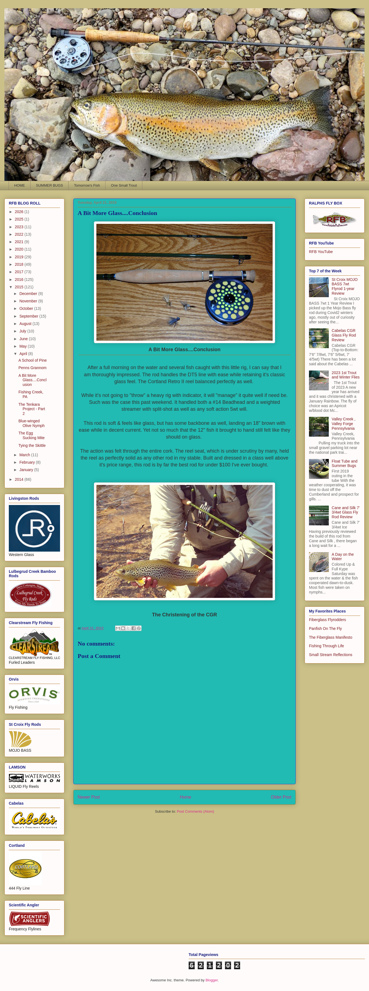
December (28, 293)
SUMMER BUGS (49, 185)
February (27, 462)
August (25, 323)
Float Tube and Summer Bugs (344, 463)
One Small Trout (124, 185)
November (28, 301)
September (29, 316)
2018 (20, 264)
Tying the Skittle (32, 445)
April (23, 353)
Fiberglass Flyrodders (327, 619)
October (26, 308)
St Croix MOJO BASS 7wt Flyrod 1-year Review (345, 286)
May (23, 346)
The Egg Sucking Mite (31, 435)
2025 (20, 219)
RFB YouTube (321, 251)
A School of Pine (32, 360)
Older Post (281, 797)
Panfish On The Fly (325, 628)
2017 (20, 272)
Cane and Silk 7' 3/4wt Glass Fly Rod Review (346, 512)
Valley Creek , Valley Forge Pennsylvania (344, 424)
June (24, 339)
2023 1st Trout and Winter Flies (346, 375)
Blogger (211, 980)
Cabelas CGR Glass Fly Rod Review (344, 335)
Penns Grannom (32, 368)
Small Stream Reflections (330, 654)
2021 (20, 242)
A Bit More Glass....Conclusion (32, 380)
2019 (20, 257)
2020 (20, 249)
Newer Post (89, 797)
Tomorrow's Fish (87, 185)
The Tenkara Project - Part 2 (31, 409)
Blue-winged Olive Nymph (31, 423)
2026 (20, 212)
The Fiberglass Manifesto (330, 637)
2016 (20, 279)
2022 (20, 234)
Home (185, 797)
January (26, 470)
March (25, 455)
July (23, 331)
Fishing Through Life (326, 646)
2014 (20, 479)
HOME (19, 185)
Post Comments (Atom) (195, 811)
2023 (20, 227)
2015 (20, 287)
